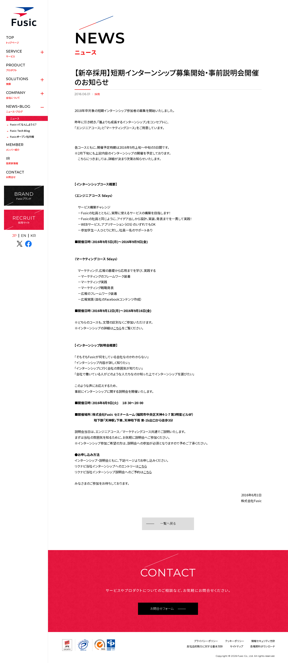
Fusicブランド (24, 195)
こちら (117, 328)
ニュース (14, 118)
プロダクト (24, 67)
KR (33, 235)
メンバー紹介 (24, 147)
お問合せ (24, 174)
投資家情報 (24, 160)
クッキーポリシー (234, 641)
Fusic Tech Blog (20, 131)
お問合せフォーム (162, 609)
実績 (24, 81)
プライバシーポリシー (206, 641)
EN (23, 235)
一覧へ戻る (168, 523)
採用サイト (24, 219)
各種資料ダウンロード (262, 646)
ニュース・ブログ (24, 108)
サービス (24, 53)
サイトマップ (236, 646)
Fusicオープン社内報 (22, 137)
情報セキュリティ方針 (263, 641)
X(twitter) (19, 243)
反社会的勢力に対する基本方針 (205, 646)
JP (14, 235)
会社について (24, 95)
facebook (28, 243)
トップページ (24, 39)
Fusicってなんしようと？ (23, 124)
